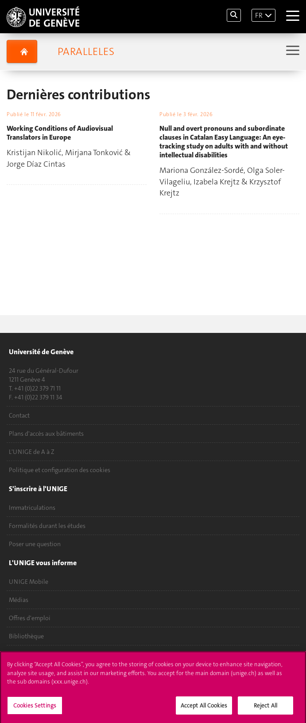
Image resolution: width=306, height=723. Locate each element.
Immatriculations (32, 508)
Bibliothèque (26, 636)
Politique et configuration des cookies (59, 470)
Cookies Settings (34, 707)
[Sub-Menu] (291, 51)
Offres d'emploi (29, 618)
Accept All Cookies (204, 707)
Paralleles (86, 51)
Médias (18, 600)
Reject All (265, 707)
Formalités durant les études (47, 526)
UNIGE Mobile (28, 582)
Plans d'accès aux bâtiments (46, 434)
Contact (19, 415)
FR (259, 15)
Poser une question (35, 544)
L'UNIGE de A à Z (31, 452)
